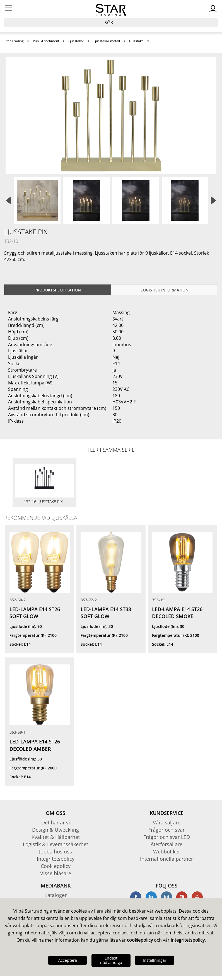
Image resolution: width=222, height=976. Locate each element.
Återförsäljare (166, 844)
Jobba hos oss (55, 851)
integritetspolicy (188, 940)
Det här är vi (55, 822)
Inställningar (154, 960)
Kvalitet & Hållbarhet (56, 837)
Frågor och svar (166, 829)
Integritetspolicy (55, 858)
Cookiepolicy (56, 866)
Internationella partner (166, 858)
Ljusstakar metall (106, 41)
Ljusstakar (76, 41)
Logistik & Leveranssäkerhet (55, 844)
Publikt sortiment (46, 41)
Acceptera (67, 960)
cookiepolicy (140, 940)
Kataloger (55, 895)
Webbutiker (166, 851)
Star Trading (14, 41)
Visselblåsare (55, 873)
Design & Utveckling (55, 829)
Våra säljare (166, 822)
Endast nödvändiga (111, 960)
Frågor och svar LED (166, 837)
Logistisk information (165, 290)
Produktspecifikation (57, 290)
